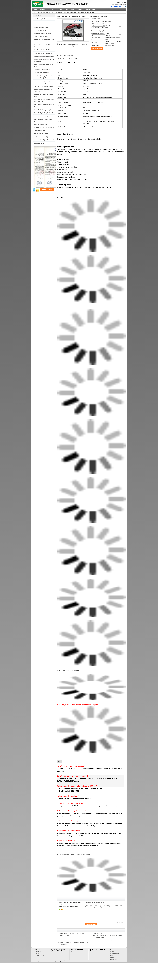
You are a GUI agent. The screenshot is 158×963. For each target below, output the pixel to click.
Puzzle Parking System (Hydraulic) (44, 104)
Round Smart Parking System (42, 116)
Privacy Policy (35, 961)
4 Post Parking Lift (39, 36)
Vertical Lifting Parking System (42, 113)
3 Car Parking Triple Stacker (42, 53)
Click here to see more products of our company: (75, 854)
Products (42, 9)
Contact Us (80, 9)
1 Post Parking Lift (39, 30)
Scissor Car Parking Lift (40, 33)
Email (124, 4)
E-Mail (111, 955)
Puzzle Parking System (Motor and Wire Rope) (58, 950)
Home (35, 9)
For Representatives (39, 137)
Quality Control (70, 9)
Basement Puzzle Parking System (43, 94)
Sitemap (112, 957)
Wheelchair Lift (38, 143)
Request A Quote (117, 4)
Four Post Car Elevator (40, 72)
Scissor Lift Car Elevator (41, 69)
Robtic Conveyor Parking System (43, 119)
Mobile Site (113, 959)
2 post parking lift (97, 933)
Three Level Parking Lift (40, 50)
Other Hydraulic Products (41, 133)
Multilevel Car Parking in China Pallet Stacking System (74, 940)
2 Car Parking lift (38, 19)
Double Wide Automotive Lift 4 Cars (44, 39)
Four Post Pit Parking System (42, 86)
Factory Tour (59, 9)
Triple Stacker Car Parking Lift (42, 56)
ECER (120, 961)
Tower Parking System (40, 124)
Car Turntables (38, 130)
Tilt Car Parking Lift (48, 12)
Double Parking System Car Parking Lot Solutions (106, 940)
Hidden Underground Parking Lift (43, 64)
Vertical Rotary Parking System (43, 127)
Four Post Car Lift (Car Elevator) (43, 140)
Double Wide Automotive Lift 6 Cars (44, 45)
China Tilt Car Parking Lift (46, 961)
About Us (50, 9)
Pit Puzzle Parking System (41, 110)
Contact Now (98, 48)
